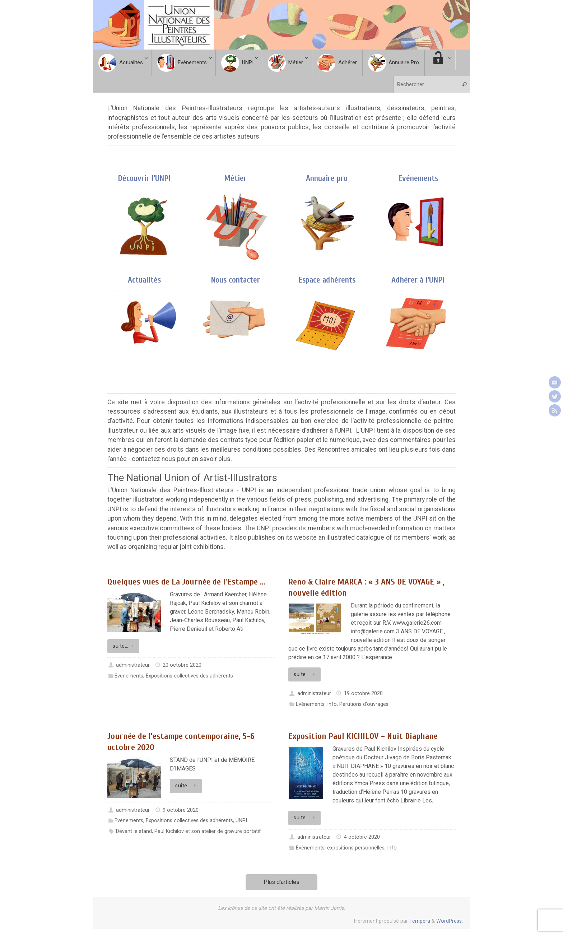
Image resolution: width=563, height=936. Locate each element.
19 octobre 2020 (363, 693)
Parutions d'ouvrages (363, 704)
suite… (124, 646)
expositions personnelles (356, 848)
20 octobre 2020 (182, 665)
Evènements (129, 676)
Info (332, 704)
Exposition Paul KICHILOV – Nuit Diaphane (363, 736)
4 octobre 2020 (362, 837)
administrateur (133, 665)
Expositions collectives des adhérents (189, 676)
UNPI (241, 821)
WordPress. (449, 921)
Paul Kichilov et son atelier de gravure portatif (207, 831)
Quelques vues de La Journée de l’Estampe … (186, 582)
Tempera (419, 921)
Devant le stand (134, 831)
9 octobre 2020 (181, 810)
